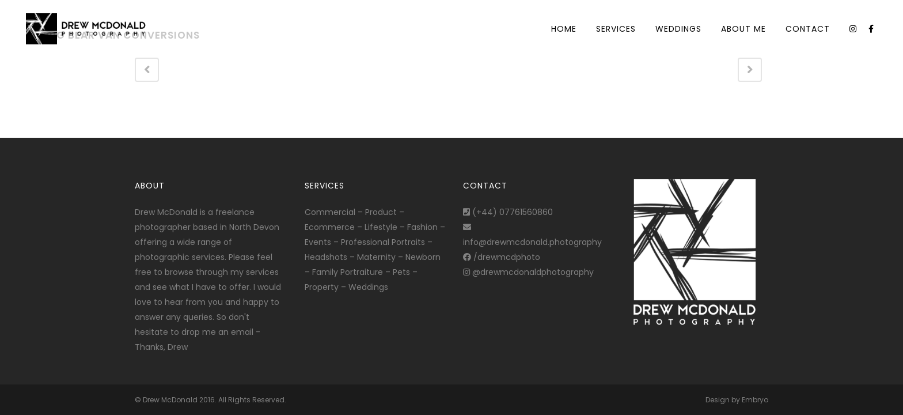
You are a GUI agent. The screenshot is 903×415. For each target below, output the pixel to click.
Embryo (755, 400)
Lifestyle (381, 227)
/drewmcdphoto (501, 257)
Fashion (422, 227)
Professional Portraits (383, 242)
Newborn (423, 257)
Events (318, 242)
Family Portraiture (347, 272)
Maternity (376, 257)
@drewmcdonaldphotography (528, 272)
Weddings (368, 287)
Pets (401, 272)
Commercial (330, 212)
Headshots (326, 257)
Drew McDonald (170, 400)
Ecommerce (330, 227)
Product (381, 212)
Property (322, 287)
